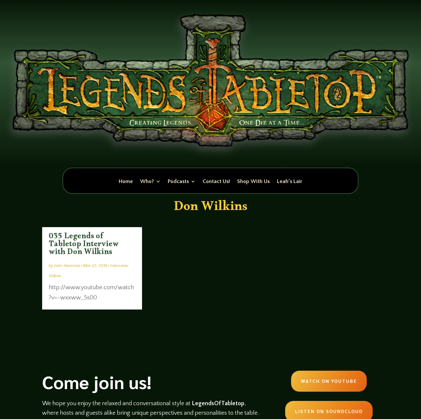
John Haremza (67, 265)
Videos (55, 275)
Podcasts (178, 181)
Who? (147, 181)
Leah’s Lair (289, 181)
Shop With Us (253, 181)
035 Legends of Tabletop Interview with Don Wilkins (84, 245)
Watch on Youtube (329, 381)
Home (126, 181)
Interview (119, 265)
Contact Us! (216, 181)
